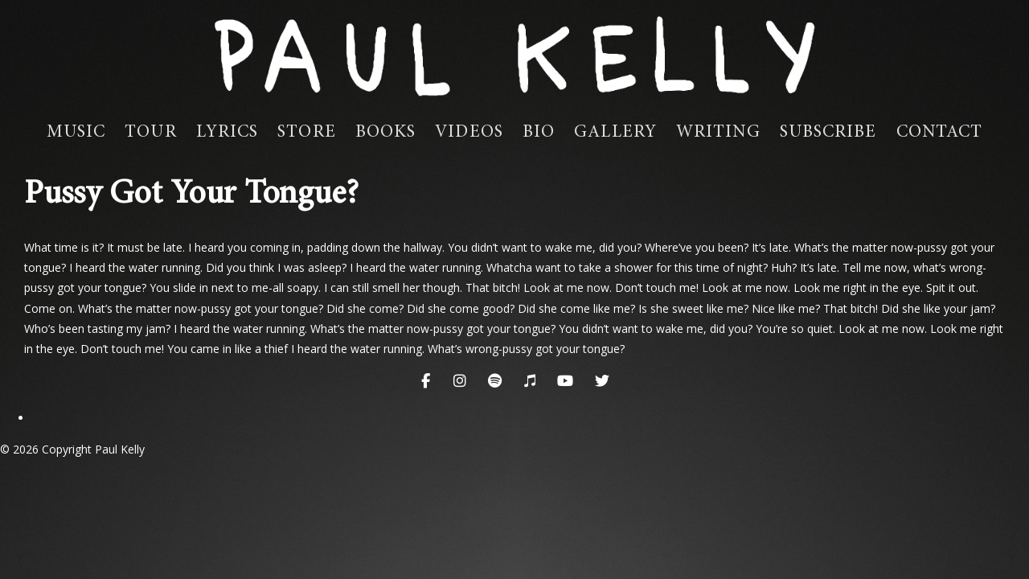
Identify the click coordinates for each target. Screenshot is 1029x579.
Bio (539, 133)
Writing (718, 133)
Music (76, 133)
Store (306, 133)
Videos (469, 133)
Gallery (615, 133)
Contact (939, 133)
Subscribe (828, 133)
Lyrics (227, 133)
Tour (150, 133)
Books (385, 133)
